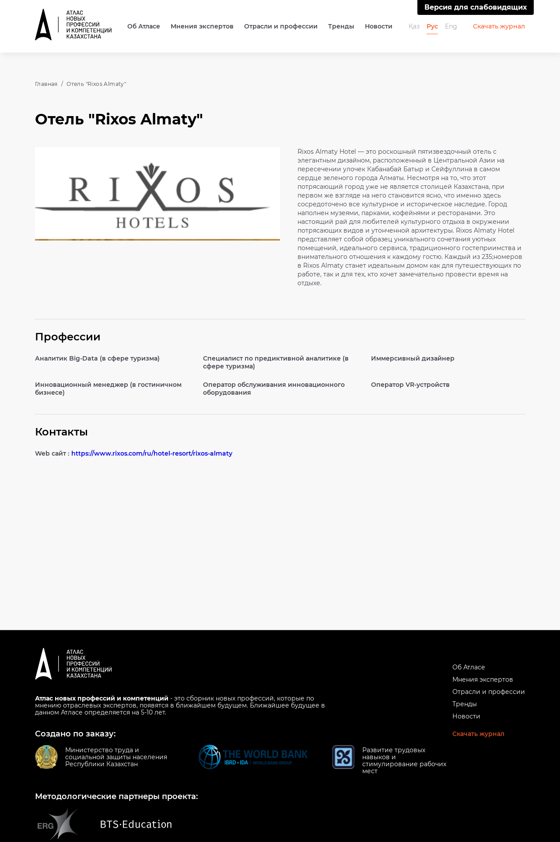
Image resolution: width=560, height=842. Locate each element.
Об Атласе (143, 26)
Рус (432, 26)
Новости (378, 26)
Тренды (341, 26)
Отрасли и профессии (281, 26)
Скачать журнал (499, 26)
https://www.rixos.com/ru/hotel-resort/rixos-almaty (151, 453)
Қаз (414, 26)
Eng (451, 26)
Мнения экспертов (202, 26)
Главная (46, 84)
